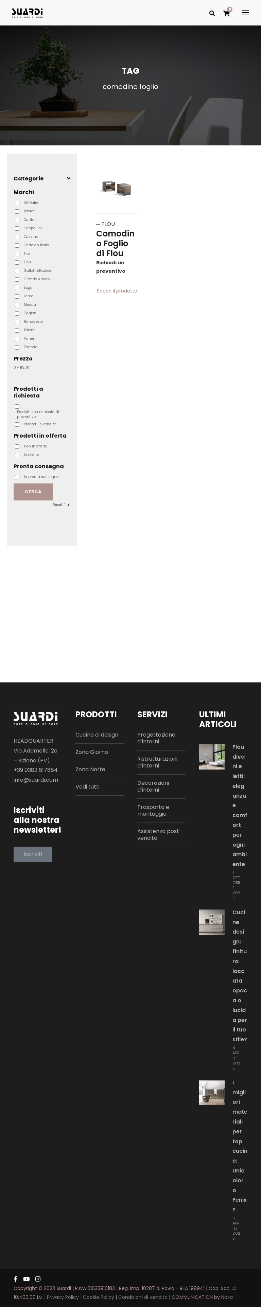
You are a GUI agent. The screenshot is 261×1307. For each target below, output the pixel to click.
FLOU (108, 224)
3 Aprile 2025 (236, 1228)
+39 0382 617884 (36, 770)
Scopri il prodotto (117, 294)
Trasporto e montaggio (153, 810)
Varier (29, 338)
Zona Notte (90, 769)
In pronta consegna (41, 477)
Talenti (30, 330)
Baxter (29, 211)
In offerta (31, 455)
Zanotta (31, 347)
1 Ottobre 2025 (236, 885)
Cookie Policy (98, 1297)
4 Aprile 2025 (236, 1058)
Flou (27, 262)
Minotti (30, 304)
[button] (33, 854)
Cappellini (33, 228)
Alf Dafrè (31, 202)
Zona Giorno (91, 752)
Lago (28, 287)
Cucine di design (96, 735)
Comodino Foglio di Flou (115, 243)
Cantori (30, 219)
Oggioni (30, 313)
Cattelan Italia (36, 245)
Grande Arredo (37, 279)
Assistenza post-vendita (159, 834)
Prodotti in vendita (40, 424)
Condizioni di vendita (143, 1297)
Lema (29, 296)
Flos (27, 253)
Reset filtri (61, 504)
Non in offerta (36, 446)
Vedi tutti (87, 787)
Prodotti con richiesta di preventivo (38, 414)
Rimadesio (33, 321)
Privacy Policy (63, 1297)
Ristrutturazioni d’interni (157, 762)
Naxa (227, 1297)
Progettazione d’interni (156, 738)
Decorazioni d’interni (153, 786)
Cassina (31, 236)
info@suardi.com (36, 780)
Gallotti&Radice (37, 270)
